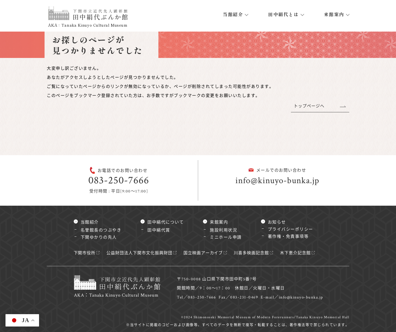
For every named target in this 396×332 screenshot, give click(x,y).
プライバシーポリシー (290, 229)
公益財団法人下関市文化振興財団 (141, 253)
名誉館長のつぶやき (101, 230)
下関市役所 (85, 253)
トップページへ (309, 106)
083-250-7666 (118, 180)
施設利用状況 (223, 230)
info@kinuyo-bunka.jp (277, 180)
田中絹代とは (283, 14)
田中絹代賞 (158, 230)
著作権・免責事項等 (288, 236)
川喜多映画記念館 (256, 253)
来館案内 (334, 14)
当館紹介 (233, 14)
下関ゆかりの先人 (99, 237)
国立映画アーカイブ (206, 253)
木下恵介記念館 (301, 253)
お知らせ (277, 222)
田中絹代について (165, 222)
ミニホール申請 (226, 237)
